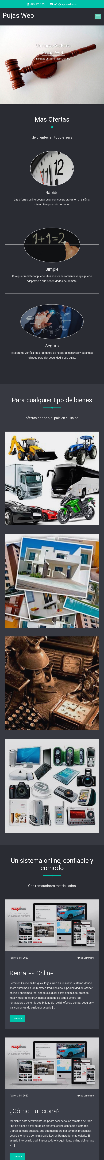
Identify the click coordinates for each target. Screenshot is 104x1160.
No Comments (86, 958)
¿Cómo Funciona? (35, 1111)
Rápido (52, 192)
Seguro (52, 345)
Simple (52, 269)
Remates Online (31, 973)
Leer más (17, 1018)
